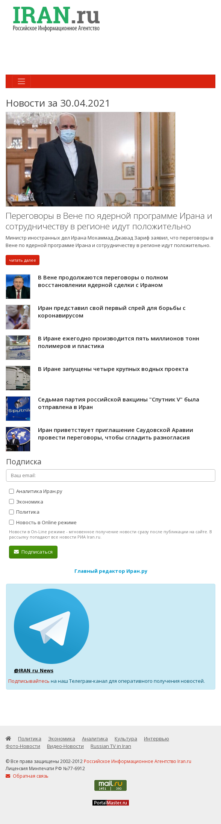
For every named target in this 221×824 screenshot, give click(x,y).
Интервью (156, 738)
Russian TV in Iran (111, 746)
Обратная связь (27, 776)
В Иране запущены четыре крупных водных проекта (113, 368)
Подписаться (33, 551)
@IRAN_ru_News (33, 670)
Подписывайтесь (29, 681)
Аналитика (95, 738)
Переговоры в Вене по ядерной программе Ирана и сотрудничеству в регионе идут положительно (109, 221)
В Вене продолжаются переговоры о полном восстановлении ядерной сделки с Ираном (103, 280)
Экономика (26, 501)
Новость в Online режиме (43, 522)
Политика (24, 511)
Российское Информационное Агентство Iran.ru (137, 761)
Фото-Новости (23, 746)
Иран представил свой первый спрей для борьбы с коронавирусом (112, 311)
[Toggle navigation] (21, 81)
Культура (126, 738)
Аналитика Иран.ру (35, 491)
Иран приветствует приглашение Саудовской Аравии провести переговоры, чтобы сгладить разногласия (115, 433)
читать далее (22, 260)
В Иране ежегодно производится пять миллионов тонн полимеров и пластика (118, 341)
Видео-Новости (65, 746)
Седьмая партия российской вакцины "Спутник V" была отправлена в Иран (118, 402)
